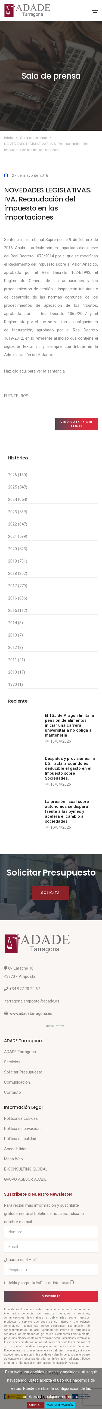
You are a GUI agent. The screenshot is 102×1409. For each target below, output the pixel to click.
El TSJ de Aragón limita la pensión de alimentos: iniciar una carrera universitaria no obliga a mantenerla (69, 725)
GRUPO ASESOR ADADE (25, 1179)
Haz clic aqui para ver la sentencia (34, 371)
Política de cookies (21, 1118)
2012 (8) (15, 647)
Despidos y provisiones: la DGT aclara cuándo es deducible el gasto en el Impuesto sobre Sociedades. (70, 768)
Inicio (8, 137)
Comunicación (17, 1082)
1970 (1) (15, 684)
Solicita (50, 892)
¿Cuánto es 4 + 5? (20, 1259)
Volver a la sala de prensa (76, 424)
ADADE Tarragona (20, 1051)
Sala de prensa (33, 137)
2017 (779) (17, 585)
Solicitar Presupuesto (23, 1072)
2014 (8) (15, 622)
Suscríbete (51, 1296)
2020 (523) (17, 548)
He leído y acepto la (39, 1282)
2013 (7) (15, 635)
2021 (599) (17, 536)
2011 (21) (16, 659)
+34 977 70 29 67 (24, 988)
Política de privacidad (23, 1128)
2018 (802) (17, 573)
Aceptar (35, 1405)
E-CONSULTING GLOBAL (26, 1169)
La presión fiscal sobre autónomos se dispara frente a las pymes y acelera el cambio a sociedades (67, 811)
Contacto (12, 1092)
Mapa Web (13, 1159)
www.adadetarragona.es (30, 1013)
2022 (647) (17, 524)
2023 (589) (17, 511)
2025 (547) (17, 487)
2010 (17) (16, 672)
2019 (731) (17, 561)
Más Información (60, 1405)
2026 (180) (17, 474)
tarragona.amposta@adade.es (32, 1001)
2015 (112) (17, 610)
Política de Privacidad (53, 1283)
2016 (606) (17, 598)
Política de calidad (20, 1138)
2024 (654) (17, 499)
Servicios (12, 1061)
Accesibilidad (15, 1148)
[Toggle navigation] (95, 11)
